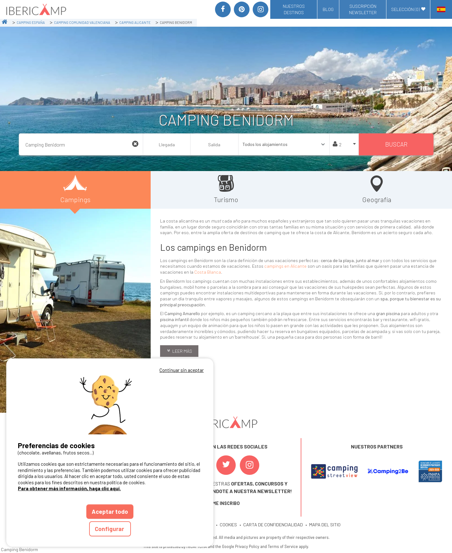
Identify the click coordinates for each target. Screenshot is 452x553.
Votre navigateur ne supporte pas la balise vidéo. (110, 404)
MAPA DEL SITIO (325, 524)
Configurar (110, 528)
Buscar (396, 144)
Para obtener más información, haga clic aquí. (69, 488)
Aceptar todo (110, 511)
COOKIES (228, 524)
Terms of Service (283, 546)
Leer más (182, 351)
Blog (328, 9)
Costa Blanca (207, 272)
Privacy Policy (247, 546)
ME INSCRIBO (226, 503)
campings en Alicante (285, 266)
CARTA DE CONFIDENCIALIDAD (273, 524)
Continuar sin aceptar (181, 370)
